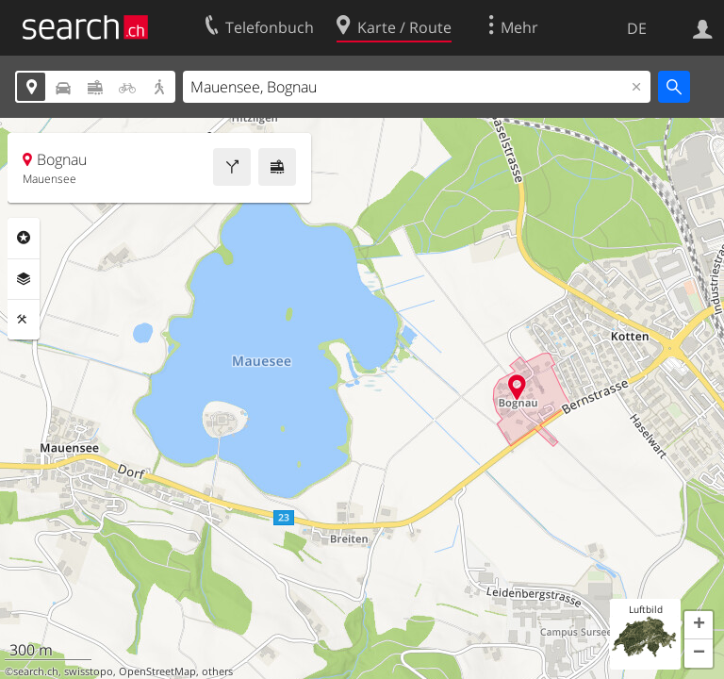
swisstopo (88, 671)
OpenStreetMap (157, 671)
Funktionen (24, 320)
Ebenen (24, 279)
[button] (698, 625)
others (217, 671)
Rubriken (24, 237)
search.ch (35, 671)
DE (637, 28)
